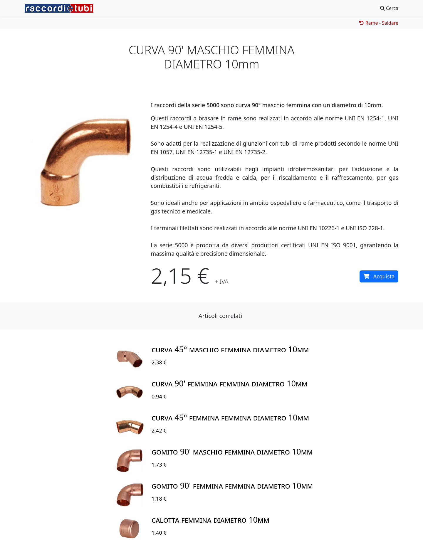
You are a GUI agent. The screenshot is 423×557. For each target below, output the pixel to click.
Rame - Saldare (378, 23)
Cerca (389, 8)
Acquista (379, 276)
